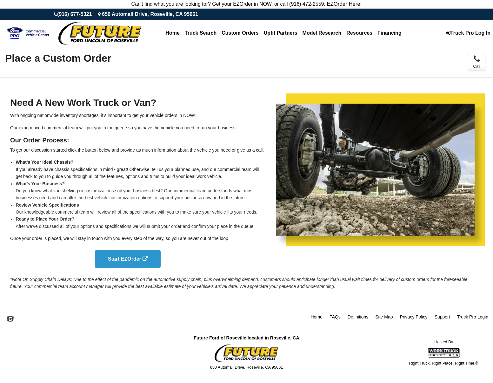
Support (442, 316)
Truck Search (201, 33)
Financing (389, 33)
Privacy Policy (413, 316)
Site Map (384, 316)
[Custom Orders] (240, 33)
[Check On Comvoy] (10, 319)
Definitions (358, 316)
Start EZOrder (128, 259)
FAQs (335, 316)
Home (172, 33)
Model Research (322, 33)
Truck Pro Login (472, 316)
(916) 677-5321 (74, 14)
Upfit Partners (280, 33)
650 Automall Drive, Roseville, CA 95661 (150, 14)
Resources (359, 33)
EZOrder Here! (344, 4)
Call (476, 62)
